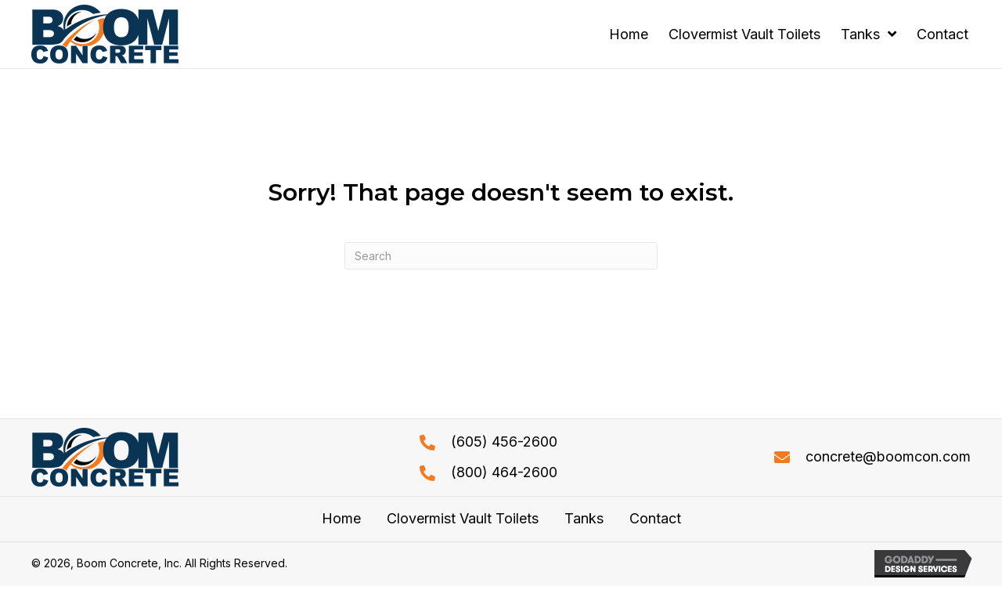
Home (341, 519)
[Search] (501, 256)
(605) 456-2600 (504, 441)
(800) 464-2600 (504, 472)
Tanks (584, 519)
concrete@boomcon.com (888, 456)
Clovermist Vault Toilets (463, 519)
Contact (655, 519)
